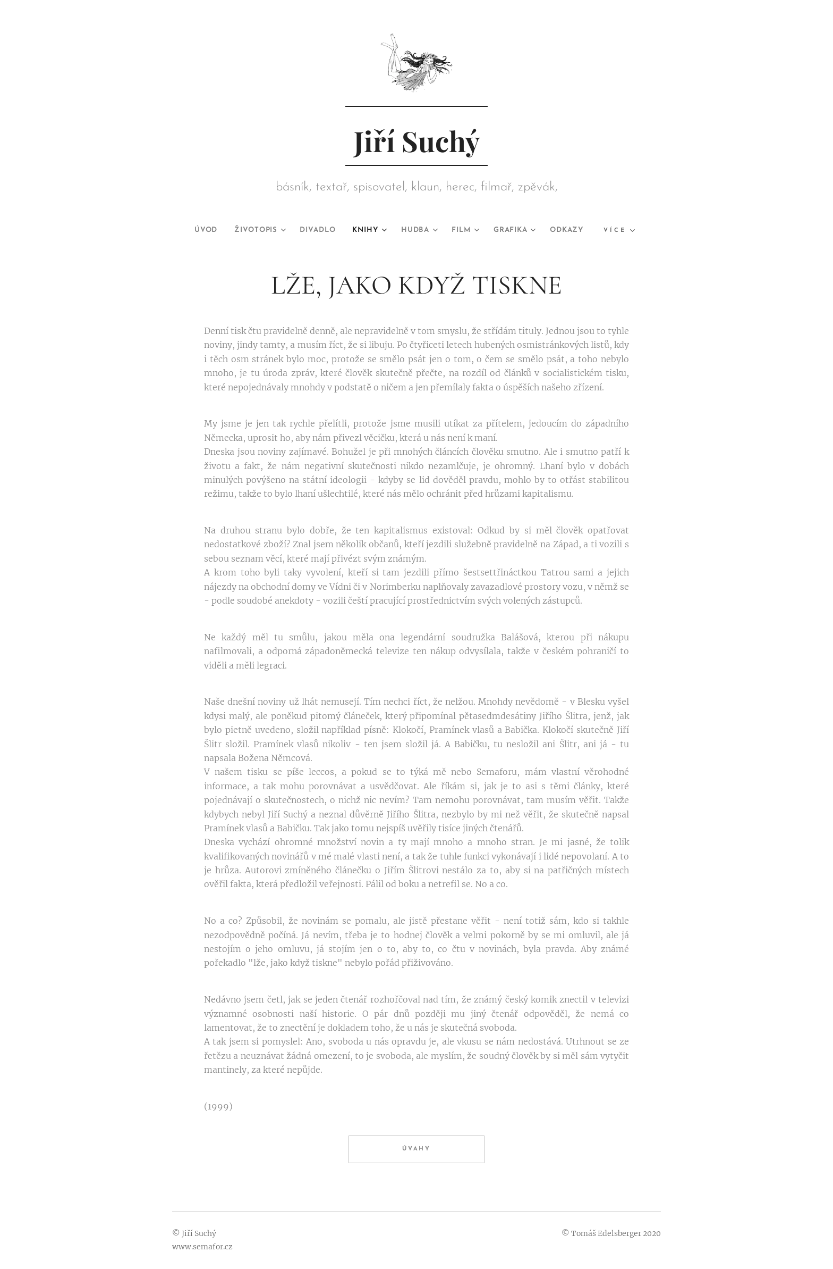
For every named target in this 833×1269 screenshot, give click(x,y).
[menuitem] (191, 230)
